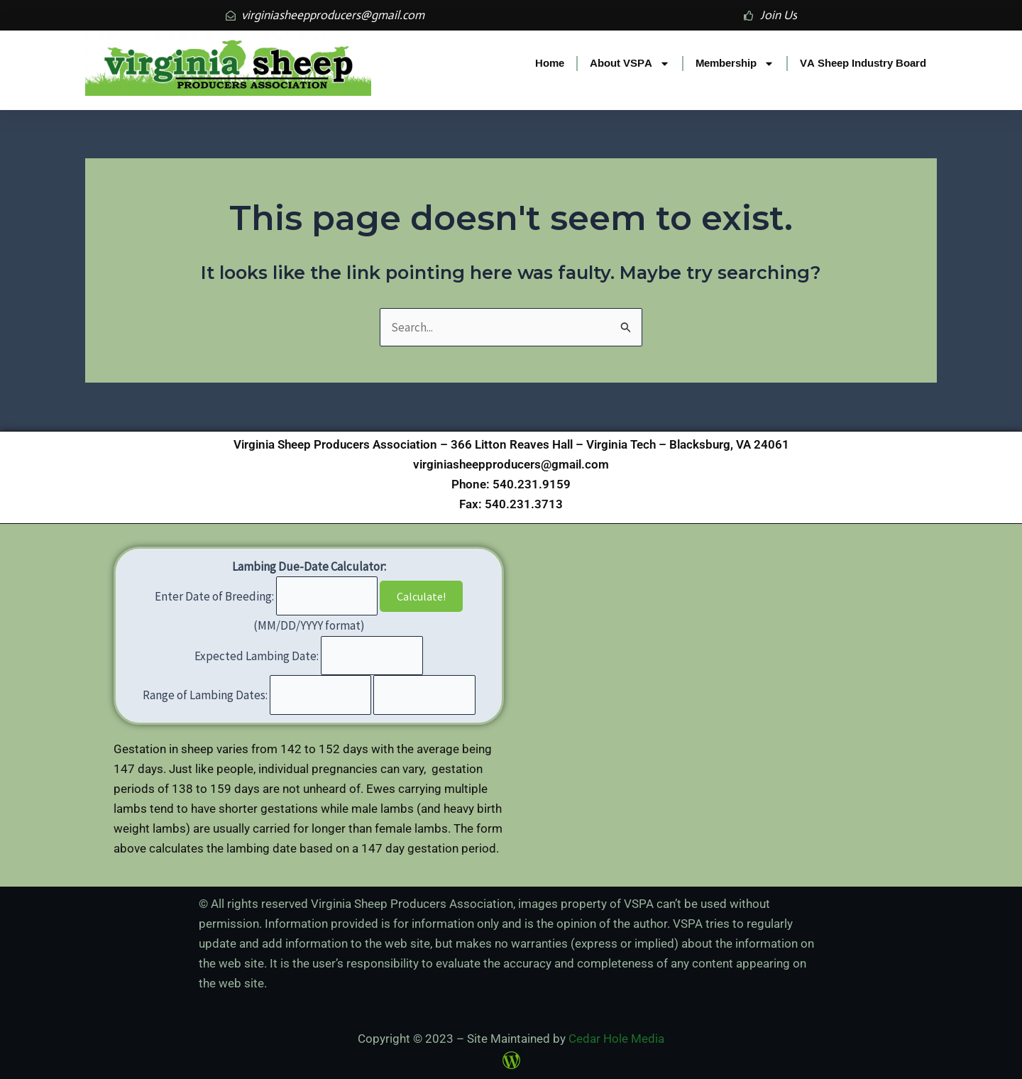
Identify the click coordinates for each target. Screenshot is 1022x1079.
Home (549, 63)
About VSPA (630, 63)
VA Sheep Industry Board (863, 63)
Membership (735, 63)
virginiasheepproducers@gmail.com (511, 464)
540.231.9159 (532, 484)
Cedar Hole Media (616, 1038)
